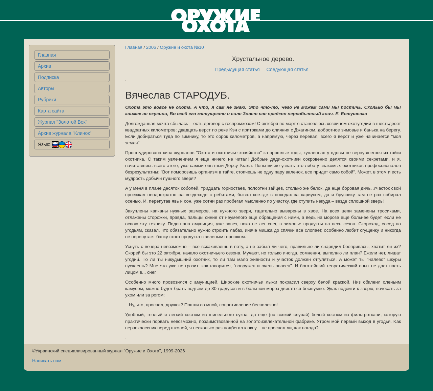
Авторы (46, 88)
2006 (151, 47)
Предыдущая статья (237, 69)
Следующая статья (288, 69)
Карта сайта (51, 111)
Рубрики (47, 99)
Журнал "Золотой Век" (62, 122)
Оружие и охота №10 (182, 47)
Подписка (48, 77)
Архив (44, 66)
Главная (47, 55)
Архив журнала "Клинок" (64, 133)
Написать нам (46, 360)
